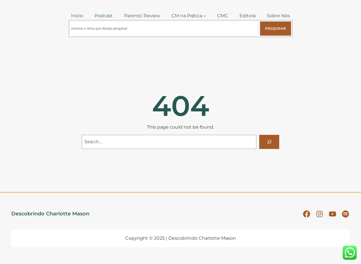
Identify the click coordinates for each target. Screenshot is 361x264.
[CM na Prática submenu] (204, 15)
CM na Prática (186, 15)
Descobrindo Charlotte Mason (50, 214)
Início (77, 15)
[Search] (269, 142)
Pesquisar (275, 28)
